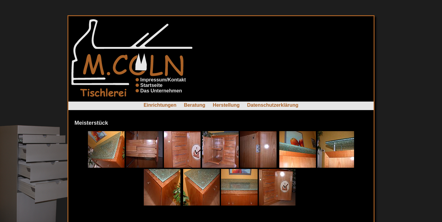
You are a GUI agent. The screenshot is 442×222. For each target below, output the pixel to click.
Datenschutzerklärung (273, 105)
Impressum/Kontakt (163, 79)
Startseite (151, 85)
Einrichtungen (159, 105)
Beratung (194, 105)
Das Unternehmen (161, 90)
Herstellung (226, 105)
